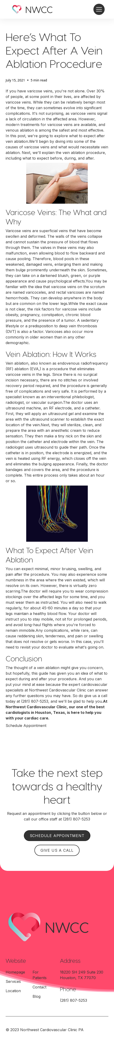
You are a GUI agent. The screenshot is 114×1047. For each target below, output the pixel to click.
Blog (36, 996)
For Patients (40, 975)
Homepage (15, 972)
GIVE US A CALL (57, 850)
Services (13, 981)
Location (13, 990)
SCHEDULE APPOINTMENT (57, 835)
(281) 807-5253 (34, 701)
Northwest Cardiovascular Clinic (57, 690)
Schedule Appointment (26, 725)
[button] (98, 9)
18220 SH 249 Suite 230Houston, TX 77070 (81, 975)
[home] (32, 9)
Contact (39, 987)
